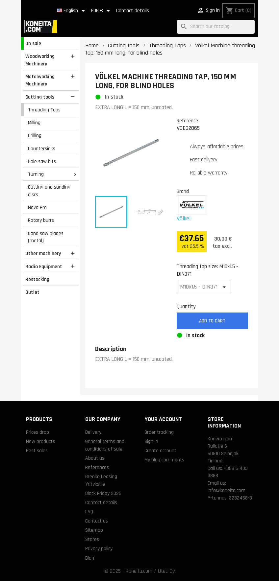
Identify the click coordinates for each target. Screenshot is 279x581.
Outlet (32, 292)
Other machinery (43, 253)
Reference (187, 120)
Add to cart (212, 321)
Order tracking (159, 432)
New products (40, 441)
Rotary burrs (41, 220)
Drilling (34, 135)
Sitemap (94, 530)
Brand (183, 191)
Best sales (37, 450)
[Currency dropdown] (101, 11)
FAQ (89, 511)
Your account (163, 419)
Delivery (93, 432)
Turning (36, 174)
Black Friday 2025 (103, 493)
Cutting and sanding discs (49, 191)
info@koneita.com (226, 490)
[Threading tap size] (204, 287)
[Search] (216, 27)
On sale (33, 43)
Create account (160, 450)
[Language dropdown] (72, 11)
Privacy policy (99, 548)
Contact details (132, 10)
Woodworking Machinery (40, 60)
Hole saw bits (42, 161)
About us (94, 458)
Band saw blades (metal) (45, 237)
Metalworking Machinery (40, 80)
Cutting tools (39, 97)
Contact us (96, 521)
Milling (34, 122)
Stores (92, 539)
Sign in (151, 441)
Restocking (37, 279)
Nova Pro (37, 207)
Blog (89, 558)
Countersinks (41, 148)
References (97, 467)
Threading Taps (44, 109)
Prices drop (37, 432)
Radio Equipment (43, 266)
